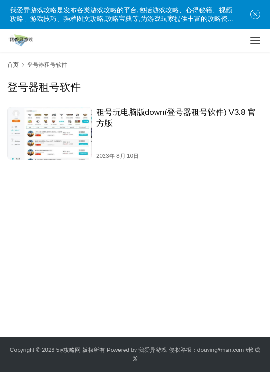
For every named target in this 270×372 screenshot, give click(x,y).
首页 (13, 65)
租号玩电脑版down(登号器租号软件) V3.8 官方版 (176, 118)
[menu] (255, 40)
